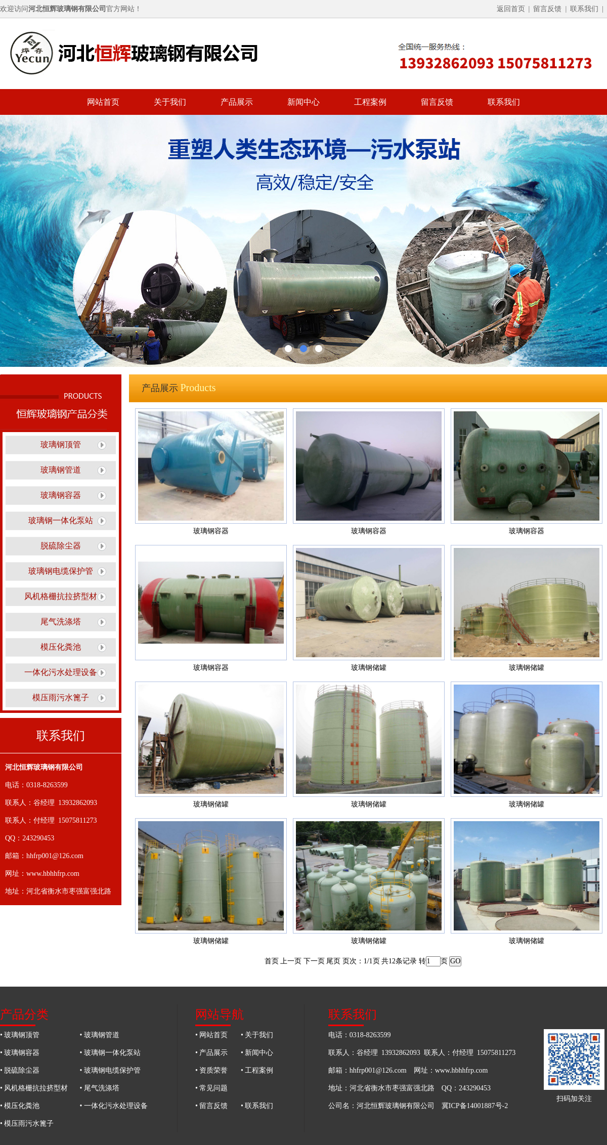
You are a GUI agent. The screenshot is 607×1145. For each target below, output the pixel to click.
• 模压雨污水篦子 (27, 1123)
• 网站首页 (211, 1035)
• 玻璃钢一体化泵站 (110, 1052)
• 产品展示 (211, 1052)
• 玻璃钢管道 (99, 1035)
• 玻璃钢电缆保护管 (110, 1070)
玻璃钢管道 (60, 469)
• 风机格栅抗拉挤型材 (34, 1088)
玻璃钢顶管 (60, 444)
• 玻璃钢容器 (19, 1052)
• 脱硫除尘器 (19, 1070)
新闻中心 (303, 102)
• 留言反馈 (211, 1106)
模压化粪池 (60, 647)
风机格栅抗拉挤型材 (60, 596)
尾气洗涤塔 (60, 621)
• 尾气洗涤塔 (99, 1088)
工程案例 (370, 102)
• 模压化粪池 (19, 1106)
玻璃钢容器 (60, 495)
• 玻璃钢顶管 (19, 1035)
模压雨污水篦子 (60, 697)
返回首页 (511, 9)
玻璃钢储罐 (368, 667)
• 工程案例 (257, 1070)
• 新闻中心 (257, 1052)
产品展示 (237, 102)
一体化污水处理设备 (60, 672)
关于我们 (170, 102)
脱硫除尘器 (60, 545)
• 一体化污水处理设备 (114, 1106)
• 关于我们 (257, 1035)
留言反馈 (547, 9)
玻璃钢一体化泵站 (60, 520)
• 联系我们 (257, 1106)
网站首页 (103, 102)
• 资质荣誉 (211, 1070)
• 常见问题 (211, 1088)
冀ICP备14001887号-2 (475, 1106)
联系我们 (584, 9)
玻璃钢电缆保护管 (60, 571)
